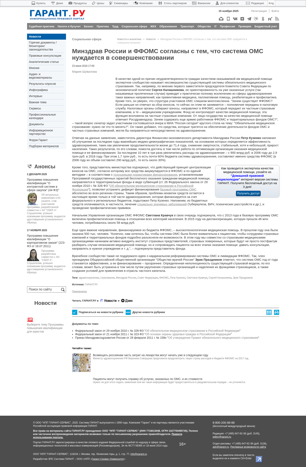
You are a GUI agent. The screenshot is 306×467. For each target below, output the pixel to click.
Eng (271, 3)
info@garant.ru (139, 454)
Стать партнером (172, 3)
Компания (142, 3)
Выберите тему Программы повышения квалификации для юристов (45, 325)
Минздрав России (126, 277)
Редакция (255, 3)
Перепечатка (79, 291)
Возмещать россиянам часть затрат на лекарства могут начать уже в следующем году (150, 355)
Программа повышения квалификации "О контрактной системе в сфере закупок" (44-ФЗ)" (43, 185)
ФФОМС (164, 277)
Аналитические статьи (44, 61)
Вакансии (201, 3)
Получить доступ (248, 193)
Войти (275, 11)
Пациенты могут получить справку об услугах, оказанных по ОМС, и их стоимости (147, 379)
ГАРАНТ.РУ (91, 284)
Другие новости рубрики (145, 312)
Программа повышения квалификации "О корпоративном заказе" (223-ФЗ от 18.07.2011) (46, 241)
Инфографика (38, 90)
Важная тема (38, 102)
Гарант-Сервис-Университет (108, 459)
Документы (36, 124)
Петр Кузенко (177, 277)
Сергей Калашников (220, 277)
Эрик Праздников (243, 277)
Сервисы (35, 108)
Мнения (34, 68)
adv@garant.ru (221, 446)
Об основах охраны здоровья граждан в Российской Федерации (188, 334)
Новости (35, 36)
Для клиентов (227, 3)
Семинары (118, 3)
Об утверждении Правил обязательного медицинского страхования (213, 337)
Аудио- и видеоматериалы (40, 75)
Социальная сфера (86, 39)
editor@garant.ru (222, 436)
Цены (98, 3)
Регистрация (259, 11)
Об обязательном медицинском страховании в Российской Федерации (193, 330)
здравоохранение (89, 277)
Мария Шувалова (84, 71)
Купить (38, 3)
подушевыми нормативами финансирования (145, 174)
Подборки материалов (44, 146)
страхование (107, 277)
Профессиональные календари (42, 116)
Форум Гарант (38, 140)
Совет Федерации (148, 277)
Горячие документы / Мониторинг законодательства (43, 46)
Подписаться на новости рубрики (97, 312)
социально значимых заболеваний (162, 204)
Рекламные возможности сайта (248, 446)
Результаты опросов (42, 83)
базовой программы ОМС (178, 189)
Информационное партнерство (41, 132)
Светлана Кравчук (197, 277)
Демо (57, 3)
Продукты (77, 3)
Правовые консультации (45, 55)
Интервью (35, 96)
